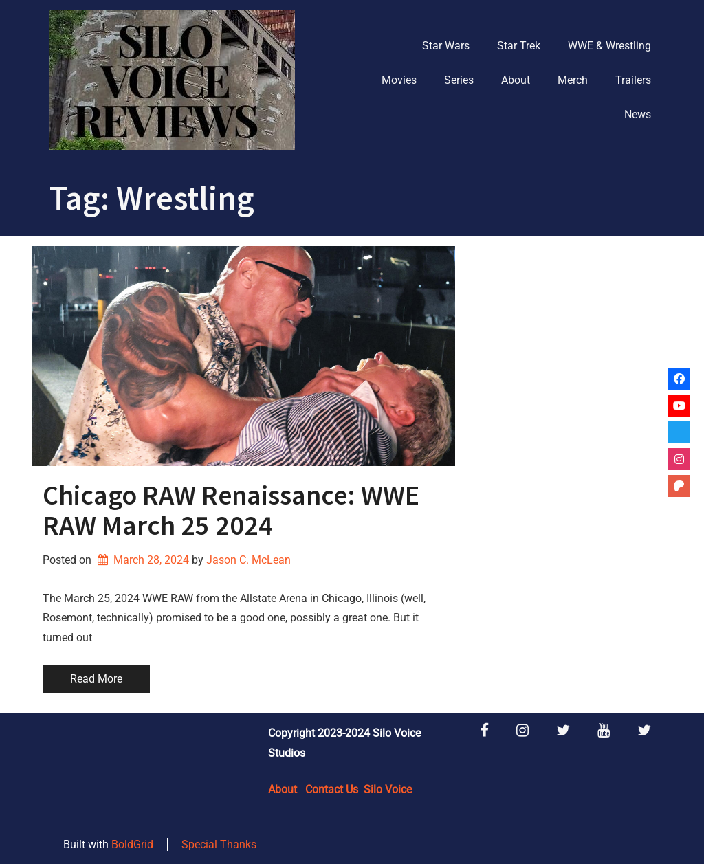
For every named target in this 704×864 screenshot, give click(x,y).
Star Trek (518, 45)
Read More (96, 678)
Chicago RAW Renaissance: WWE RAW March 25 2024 (231, 510)
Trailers (633, 80)
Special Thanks (219, 844)
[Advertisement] (568, 332)
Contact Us (331, 789)
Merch (573, 80)
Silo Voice (388, 789)
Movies (399, 80)
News (637, 114)
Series (459, 80)
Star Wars (446, 45)
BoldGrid (132, 844)
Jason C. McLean (248, 559)
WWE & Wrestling (609, 45)
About (515, 80)
